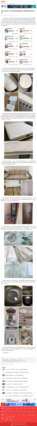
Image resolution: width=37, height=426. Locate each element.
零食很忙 (10, 409)
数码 (10, 3)
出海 (22, 411)
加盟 (6, 416)
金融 (27, 411)
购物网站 (13, 416)
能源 (24, 411)
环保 (6, 413)
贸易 (19, 411)
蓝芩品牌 (21, 408)
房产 (6, 411)
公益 (11, 411)
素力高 (7, 409)
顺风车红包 (7, 408)
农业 (9, 411)
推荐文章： (4, 367)
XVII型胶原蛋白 (16, 408)
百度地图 (11, 408)
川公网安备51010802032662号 (16, 424)
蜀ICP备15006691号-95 (24, 424)
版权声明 (7, 419)
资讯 (1, 3)
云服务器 (9, 416)
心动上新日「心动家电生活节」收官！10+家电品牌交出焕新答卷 (16, 369)
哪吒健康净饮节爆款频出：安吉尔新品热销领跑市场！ (14, 375)
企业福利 (29, 408)
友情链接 (11, 419)
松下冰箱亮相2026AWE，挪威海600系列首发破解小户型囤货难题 (16, 381)
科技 (7, 3)
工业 (16, 411)
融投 (29, 411)
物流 (14, 411)
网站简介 (7, 418)
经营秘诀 (33, 408)
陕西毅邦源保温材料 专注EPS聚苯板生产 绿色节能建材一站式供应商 (17, 372)
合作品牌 (11, 418)
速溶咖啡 (25, 408)
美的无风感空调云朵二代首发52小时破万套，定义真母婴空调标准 (16, 378)
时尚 (13, 3)
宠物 (32, 411)
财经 (4, 3)
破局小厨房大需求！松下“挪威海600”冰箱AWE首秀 (14, 384)
